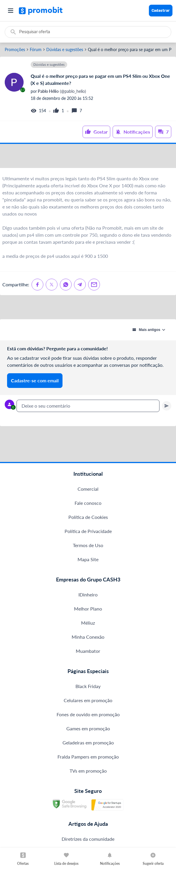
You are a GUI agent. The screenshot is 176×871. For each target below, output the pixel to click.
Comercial (88, 533)
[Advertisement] (88, 163)
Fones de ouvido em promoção (88, 758)
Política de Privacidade (88, 575)
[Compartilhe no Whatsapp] (66, 299)
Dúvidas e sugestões (64, 49)
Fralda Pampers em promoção (88, 800)
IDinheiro (88, 638)
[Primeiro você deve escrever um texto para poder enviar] (166, 435)
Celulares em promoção (88, 744)
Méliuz (88, 667)
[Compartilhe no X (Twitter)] (51, 299)
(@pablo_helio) (61, 91)
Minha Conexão (88, 681)
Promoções (15, 49)
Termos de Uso (88, 589)
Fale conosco (88, 547)
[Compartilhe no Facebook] (37, 299)
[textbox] (88, 435)
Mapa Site (88, 603)
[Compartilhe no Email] (94, 299)
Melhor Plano (88, 652)
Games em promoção (88, 772)
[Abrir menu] (11, 11)
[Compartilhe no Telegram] (80, 299)
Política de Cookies (88, 561)
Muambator (88, 695)
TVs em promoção (88, 815)
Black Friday (88, 730)
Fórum (36, 49)
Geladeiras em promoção (88, 786)
